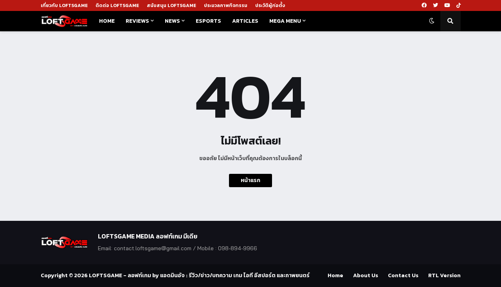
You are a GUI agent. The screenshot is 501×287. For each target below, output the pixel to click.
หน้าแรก (250, 180)
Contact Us (403, 275)
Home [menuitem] (107, 21)
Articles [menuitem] (245, 21)
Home (335, 275)
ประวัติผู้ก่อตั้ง (270, 5)
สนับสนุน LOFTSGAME (171, 5)
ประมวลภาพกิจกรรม (225, 5)
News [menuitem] (172, 21)
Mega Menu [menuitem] (285, 21)
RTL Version (444, 275)
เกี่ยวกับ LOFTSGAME (64, 5)
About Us (365, 275)
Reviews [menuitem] (137, 21)
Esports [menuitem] (208, 21)
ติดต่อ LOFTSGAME (117, 5)
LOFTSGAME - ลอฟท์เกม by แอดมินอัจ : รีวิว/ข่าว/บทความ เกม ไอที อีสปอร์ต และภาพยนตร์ (199, 275)
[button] (431, 21)
